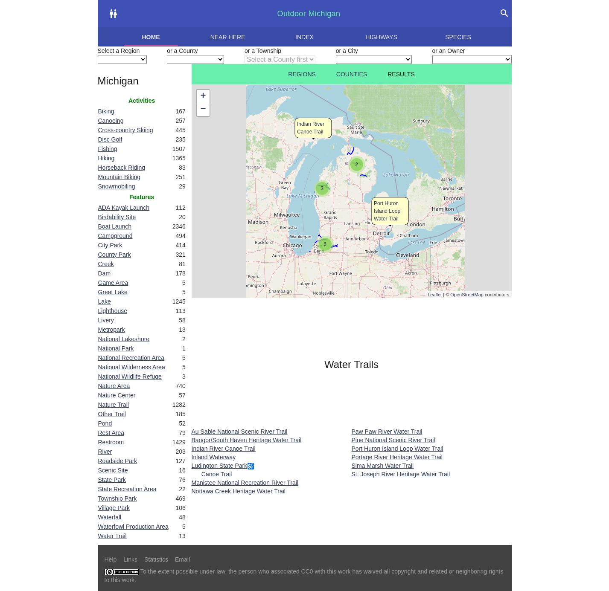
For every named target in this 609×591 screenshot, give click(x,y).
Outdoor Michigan (309, 13)
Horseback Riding (122, 167)
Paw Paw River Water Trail (387, 431)
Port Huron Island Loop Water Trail (387, 211)
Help (111, 559)
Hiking (106, 158)
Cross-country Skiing (125, 130)
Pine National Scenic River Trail (393, 440)
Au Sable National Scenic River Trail (240, 431)
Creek (106, 264)
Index (304, 37)
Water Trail (112, 536)
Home (151, 37)
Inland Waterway (214, 457)
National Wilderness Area (131, 367)
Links (130, 559)
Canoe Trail (216, 474)
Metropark (111, 329)
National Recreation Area (131, 357)
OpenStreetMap (467, 294)
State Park (112, 479)
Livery (106, 320)
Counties (351, 74)
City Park (110, 245)
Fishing (107, 148)
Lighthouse (113, 310)
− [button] (203, 109)
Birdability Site (117, 217)
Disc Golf (110, 139)
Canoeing (111, 120)
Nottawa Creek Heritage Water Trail (239, 491)
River (105, 451)
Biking (106, 111)
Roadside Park (117, 461)
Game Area (113, 282)
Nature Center (117, 395)
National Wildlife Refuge (130, 376)
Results (401, 74)
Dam (104, 273)
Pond (105, 423)
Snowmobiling (116, 186)
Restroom (111, 442)
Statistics (156, 559)
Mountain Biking (119, 177)
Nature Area (114, 385)
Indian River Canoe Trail (224, 448)
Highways (381, 37)
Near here (227, 37)
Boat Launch (115, 226)
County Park (114, 254)
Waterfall (110, 517)
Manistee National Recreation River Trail (245, 482)
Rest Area (111, 432)
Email (182, 559)
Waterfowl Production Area (133, 526)
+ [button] (203, 96)
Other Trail (112, 414)
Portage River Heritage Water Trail (397, 457)
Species (458, 37)
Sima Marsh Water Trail (383, 465)
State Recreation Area (127, 489)
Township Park (117, 498)
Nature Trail (113, 404)
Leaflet (435, 294)
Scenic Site (113, 470)
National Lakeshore (124, 339)
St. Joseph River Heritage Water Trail (401, 474)
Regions (302, 74)
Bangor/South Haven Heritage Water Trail (247, 440)
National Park (116, 348)
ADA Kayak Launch (124, 207)
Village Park (114, 507)
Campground (115, 235)
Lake (104, 301)
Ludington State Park (220, 465)
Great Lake (113, 292)
